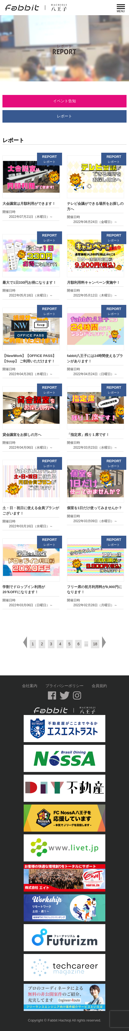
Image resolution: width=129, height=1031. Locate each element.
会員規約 (99, 686)
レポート (64, 116)
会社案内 (29, 686)
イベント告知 (64, 101)
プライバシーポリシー (64, 686)
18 (95, 644)
